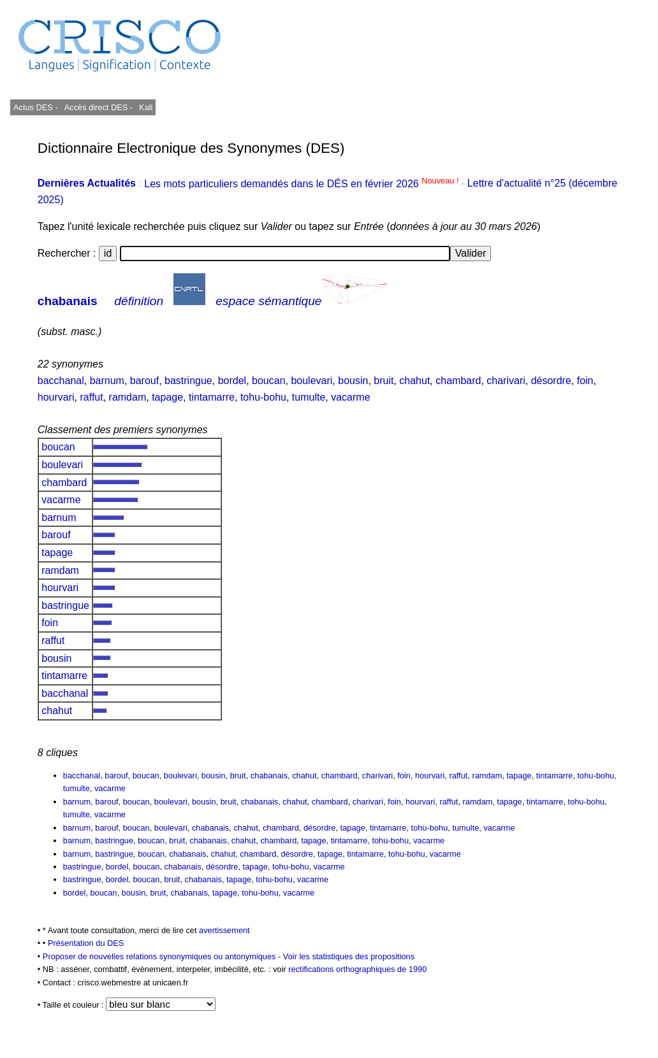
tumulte (308, 397)
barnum (107, 380)
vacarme (350, 397)
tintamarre (212, 397)
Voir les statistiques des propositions (348, 956)
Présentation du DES (86, 943)
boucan (269, 380)
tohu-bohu (263, 397)
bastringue (188, 380)
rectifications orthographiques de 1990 (357, 969)
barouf (144, 380)
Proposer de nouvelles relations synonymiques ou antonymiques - (163, 956)
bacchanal (61, 380)
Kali (145, 107)
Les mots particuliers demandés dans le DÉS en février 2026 (302, 183)
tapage (167, 397)
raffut (91, 397)
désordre (551, 380)
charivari (505, 380)
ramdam (128, 397)
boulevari (311, 380)
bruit (383, 380)
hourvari (56, 397)
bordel (232, 380)
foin (585, 380)
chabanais (68, 301)
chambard (458, 380)
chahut (414, 380)
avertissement (224, 930)
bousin (353, 380)
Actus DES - (35, 107)
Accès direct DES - (98, 107)
